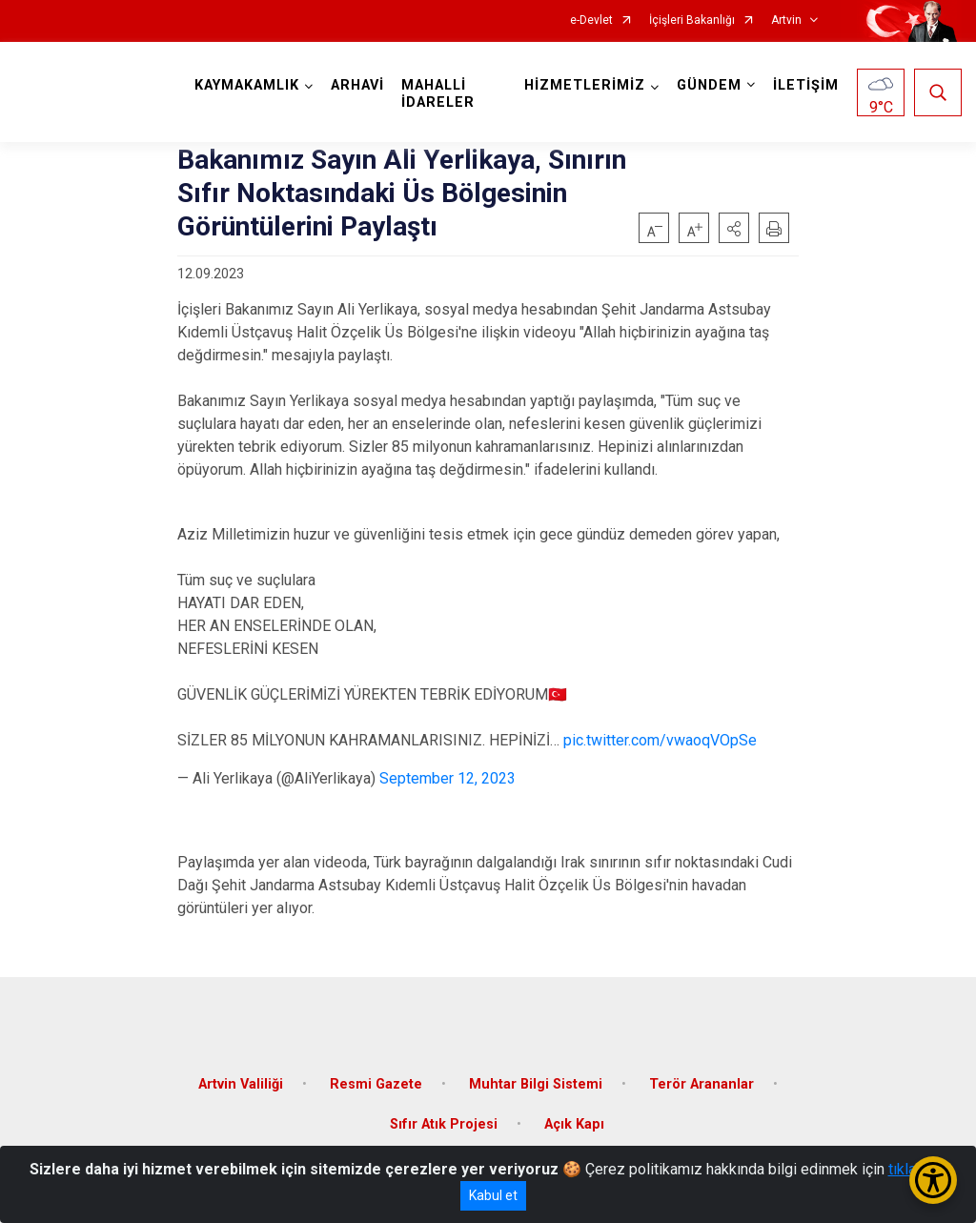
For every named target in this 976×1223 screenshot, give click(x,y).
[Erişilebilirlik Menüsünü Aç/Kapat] (933, 1180)
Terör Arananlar (701, 1084)
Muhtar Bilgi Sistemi (535, 1084)
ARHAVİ (357, 85)
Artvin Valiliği (240, 1084)
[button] (734, 228)
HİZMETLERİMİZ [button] (584, 85)
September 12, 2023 (447, 778)
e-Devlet (591, 20)
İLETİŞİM (806, 85)
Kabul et (493, 1195)
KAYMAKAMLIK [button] (246, 85)
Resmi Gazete (376, 1084)
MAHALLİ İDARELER (438, 94)
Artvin (786, 20)
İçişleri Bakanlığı (692, 20)
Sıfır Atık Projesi (444, 1124)
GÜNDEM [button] (709, 85)
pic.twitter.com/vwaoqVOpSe (660, 740)
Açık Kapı (574, 1124)
